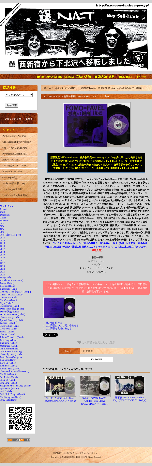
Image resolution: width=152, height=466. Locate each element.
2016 (2, 246)
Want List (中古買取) (12, 189)
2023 (2, 266)
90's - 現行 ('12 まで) (10, 234)
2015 (2, 243)
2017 (2, 249)
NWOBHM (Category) (11, 351)
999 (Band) (5, 277)
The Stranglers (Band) (10, 397)
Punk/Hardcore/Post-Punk (14, 136)
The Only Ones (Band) (11, 354)
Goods (3, 217)
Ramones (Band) (8, 360)
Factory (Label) (7, 323)
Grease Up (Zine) (8, 328)
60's (2, 226)
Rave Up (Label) (8, 363)
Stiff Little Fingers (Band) (12, 394)
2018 (2, 252)
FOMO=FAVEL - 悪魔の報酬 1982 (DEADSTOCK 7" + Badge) (112, 87)
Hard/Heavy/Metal (11, 159)
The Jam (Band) (7, 334)
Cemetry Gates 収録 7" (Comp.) (15, 291)
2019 (2, 254)
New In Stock (6, 206)
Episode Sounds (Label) (11, 320)
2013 (2, 237)
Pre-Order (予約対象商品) (15, 195)
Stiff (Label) (6, 391)
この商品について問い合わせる (62, 325)
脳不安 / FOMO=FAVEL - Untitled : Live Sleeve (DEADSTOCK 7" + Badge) (94, 401)
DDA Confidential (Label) (12, 314)
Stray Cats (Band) (8, 400)
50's (2, 223)
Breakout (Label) (8, 286)
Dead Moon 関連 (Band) (12, 308)
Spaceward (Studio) (9, 388)
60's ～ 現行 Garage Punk (14, 147)
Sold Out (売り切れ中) (13, 183)
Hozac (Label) (7, 331)
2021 (2, 260)
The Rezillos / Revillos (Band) (14, 371)
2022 (2, 263)
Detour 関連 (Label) (10, 311)
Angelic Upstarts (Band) (11, 280)
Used (2, 212)
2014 (2, 240)
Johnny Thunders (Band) (11, 337)
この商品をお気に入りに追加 (96, 342)
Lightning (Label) (8, 343)
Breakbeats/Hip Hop (12, 171)
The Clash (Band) (8, 300)
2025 (2, 271)
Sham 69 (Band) (8, 380)
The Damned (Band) (10, 306)
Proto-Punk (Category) (11, 357)
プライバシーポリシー (89, 453)
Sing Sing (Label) (8, 383)
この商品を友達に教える (59, 328)
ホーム (47, 87)
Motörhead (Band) (9, 346)
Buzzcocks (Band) (8, 289)
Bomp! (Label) (7, 283)
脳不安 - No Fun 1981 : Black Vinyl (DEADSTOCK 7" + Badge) (129, 399)
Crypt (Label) (6, 303)
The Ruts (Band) (8, 374)
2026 (2, 274)
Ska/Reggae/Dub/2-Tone (14, 165)
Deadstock (5, 215)
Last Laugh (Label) (9, 340)
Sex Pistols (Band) (9, 377)
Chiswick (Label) (8, 297)
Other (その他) (9, 177)
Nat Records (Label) (9, 348)
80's (2, 232)
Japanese (4, 220)
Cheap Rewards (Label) (11, 294)
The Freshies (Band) (9, 326)
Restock (4, 209)
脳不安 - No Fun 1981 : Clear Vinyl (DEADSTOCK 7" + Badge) (59, 399)
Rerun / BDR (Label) (10, 368)
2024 (2, 269)
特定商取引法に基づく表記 (65, 453)
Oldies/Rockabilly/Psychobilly (16, 141)
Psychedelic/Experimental (14, 153)
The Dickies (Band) (9, 317)
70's (2, 229)
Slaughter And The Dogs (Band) (15, 385)
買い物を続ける (54, 322)
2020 (2, 257)
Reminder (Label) (8, 365)
